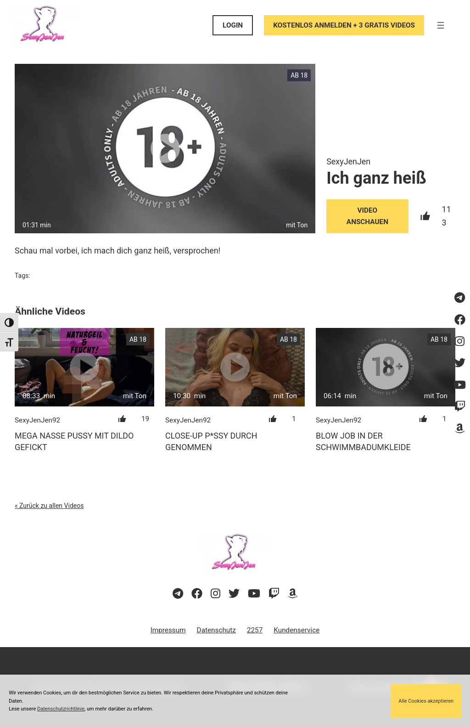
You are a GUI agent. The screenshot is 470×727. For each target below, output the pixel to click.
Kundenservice (296, 630)
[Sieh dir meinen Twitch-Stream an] (459, 407)
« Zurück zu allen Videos (49, 505)
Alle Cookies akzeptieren (425, 701)
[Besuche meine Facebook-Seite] (459, 320)
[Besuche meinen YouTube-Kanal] (459, 385)
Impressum (168, 630)
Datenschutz (216, 630)
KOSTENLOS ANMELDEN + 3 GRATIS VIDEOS (344, 25)
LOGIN (233, 25)
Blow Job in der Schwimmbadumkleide (363, 441)
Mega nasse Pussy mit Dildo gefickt (74, 441)
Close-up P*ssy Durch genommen (211, 441)
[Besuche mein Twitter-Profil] (459, 363)
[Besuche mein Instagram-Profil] (459, 341)
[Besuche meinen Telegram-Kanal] (459, 298)
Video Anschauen (367, 215)
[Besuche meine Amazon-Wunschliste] (459, 428)
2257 (255, 630)
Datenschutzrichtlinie (60, 709)
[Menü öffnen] (440, 25)
